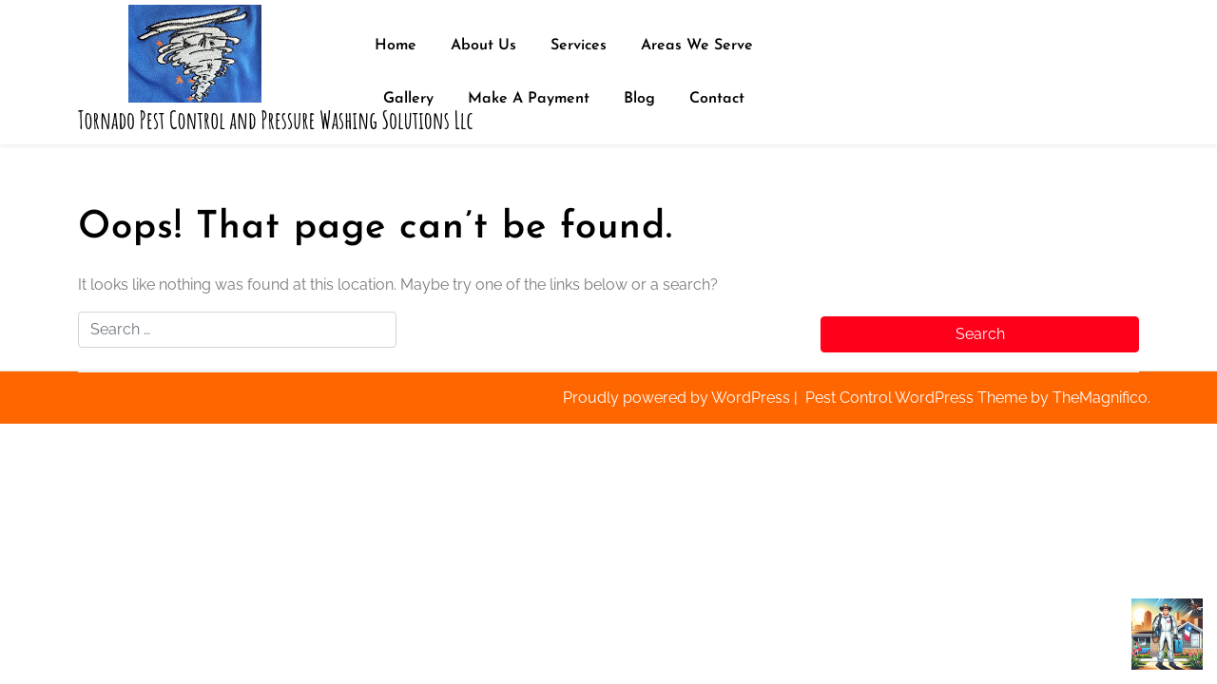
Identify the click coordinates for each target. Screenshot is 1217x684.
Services (579, 45)
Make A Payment (528, 98)
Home (395, 45)
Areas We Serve (697, 45)
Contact (716, 98)
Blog (639, 98)
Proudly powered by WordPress (678, 398)
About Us (483, 45)
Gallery (408, 98)
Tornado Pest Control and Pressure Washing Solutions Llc (275, 120)
